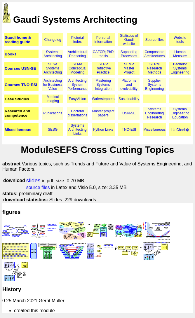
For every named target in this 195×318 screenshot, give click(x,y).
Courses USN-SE (20, 68)
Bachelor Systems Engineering (180, 68)
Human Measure (180, 54)
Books (11, 54)
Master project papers (103, 113)
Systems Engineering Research (154, 113)
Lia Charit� (180, 130)
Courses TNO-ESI (21, 85)
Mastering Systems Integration (103, 84)
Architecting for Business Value (52, 84)
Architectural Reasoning (77, 54)
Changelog (52, 40)
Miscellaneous (18, 129)
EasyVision (77, 99)
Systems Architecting (52, 54)
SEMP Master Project (128, 68)
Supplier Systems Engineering (154, 84)
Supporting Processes (129, 54)
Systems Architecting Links (77, 129)
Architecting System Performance (77, 84)
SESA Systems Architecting (52, 68)
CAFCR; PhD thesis (103, 54)
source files (38, 187)
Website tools (180, 40)
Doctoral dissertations (77, 113)
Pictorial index (77, 40)
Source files (154, 40)
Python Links (103, 129)
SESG (53, 129)
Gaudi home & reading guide (18, 39)
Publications (52, 113)
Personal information (103, 40)
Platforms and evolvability (128, 84)
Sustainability (129, 99)
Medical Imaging (52, 99)
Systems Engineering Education (180, 113)
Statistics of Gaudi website (129, 40)
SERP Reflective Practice (103, 68)
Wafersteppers (103, 99)
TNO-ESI (129, 129)
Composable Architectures (154, 54)
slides (33, 180)
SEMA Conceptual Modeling (77, 68)
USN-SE (128, 113)
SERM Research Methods (154, 68)
